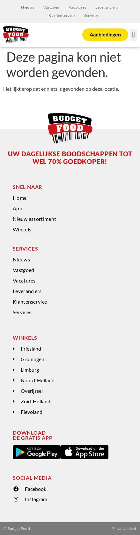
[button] (133, 35)
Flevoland (31, 412)
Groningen (32, 359)
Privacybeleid (124, 528)
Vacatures (77, 7)
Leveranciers (106, 7)
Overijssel (32, 391)
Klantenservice (61, 15)
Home (19, 198)
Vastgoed (51, 7)
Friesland (31, 348)
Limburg (30, 370)
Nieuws (27, 7)
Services (91, 15)
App (17, 208)
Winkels (22, 229)
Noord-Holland (38, 380)
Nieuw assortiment (34, 219)
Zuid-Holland (35, 401)
